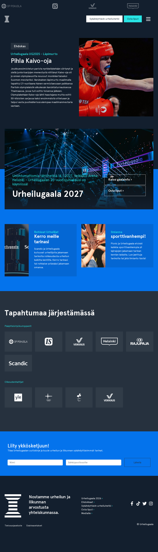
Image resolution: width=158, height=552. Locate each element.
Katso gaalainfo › (120, 179)
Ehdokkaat (87, 502)
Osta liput (133, 18)
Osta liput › (116, 190)
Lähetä (137, 462)
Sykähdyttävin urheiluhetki (104, 18)
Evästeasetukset (34, 525)
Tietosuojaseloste (13, 525)
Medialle (86, 513)
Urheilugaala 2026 (91, 498)
